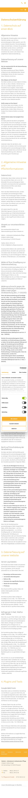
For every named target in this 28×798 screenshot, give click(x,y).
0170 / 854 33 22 (20, 777)
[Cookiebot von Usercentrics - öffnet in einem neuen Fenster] (20, 368)
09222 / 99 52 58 (14, 772)
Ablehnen (14, 428)
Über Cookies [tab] (22, 372)
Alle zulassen (14, 419)
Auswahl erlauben (14, 423)
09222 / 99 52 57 (14, 770)
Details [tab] (14, 372)
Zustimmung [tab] (5, 372)
